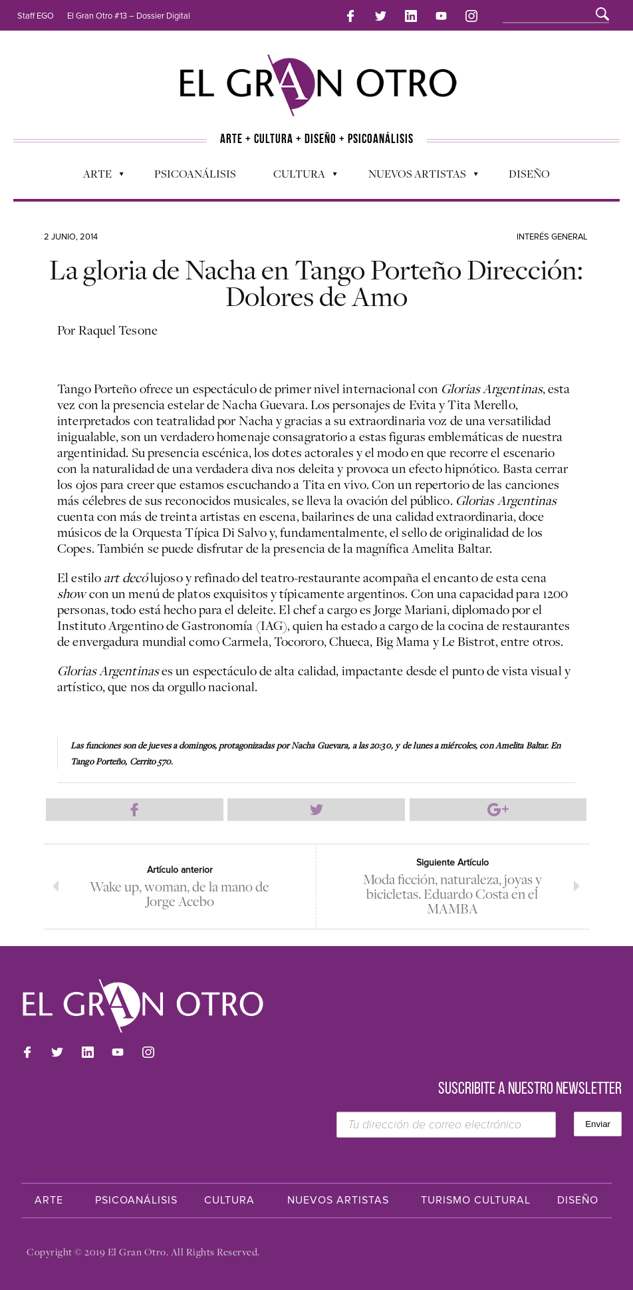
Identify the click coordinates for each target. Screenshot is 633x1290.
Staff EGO (35, 16)
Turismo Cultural (476, 1200)
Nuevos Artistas (416, 177)
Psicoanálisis (195, 173)
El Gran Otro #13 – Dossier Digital (128, 16)
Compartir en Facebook (134, 809)
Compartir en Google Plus (498, 809)
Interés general (552, 237)
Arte (97, 177)
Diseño (529, 173)
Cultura (298, 177)
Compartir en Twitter (316, 809)
